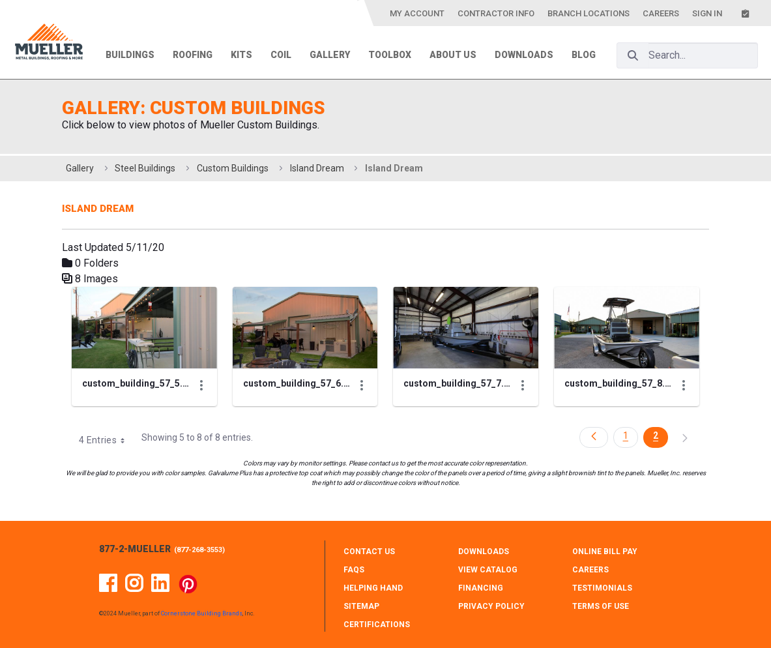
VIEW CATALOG (487, 569)
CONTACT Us (369, 551)
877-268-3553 (199, 550)
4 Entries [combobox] (106, 440)
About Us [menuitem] (452, 55)
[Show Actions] (201, 385)
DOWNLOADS (483, 551)
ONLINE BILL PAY (604, 551)
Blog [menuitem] (584, 55)
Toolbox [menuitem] (389, 55)
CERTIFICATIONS (376, 624)
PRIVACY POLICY (491, 606)
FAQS (353, 569)
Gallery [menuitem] (330, 55)
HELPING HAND (373, 588)
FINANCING (480, 588)
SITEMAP (361, 606)
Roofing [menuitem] (192, 55)
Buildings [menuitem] (130, 55)
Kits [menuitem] (241, 55)
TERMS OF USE (600, 606)
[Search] (632, 55)
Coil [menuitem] (280, 55)
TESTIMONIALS (602, 588)
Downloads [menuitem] (524, 55)
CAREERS (590, 569)
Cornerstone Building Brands (201, 613)
